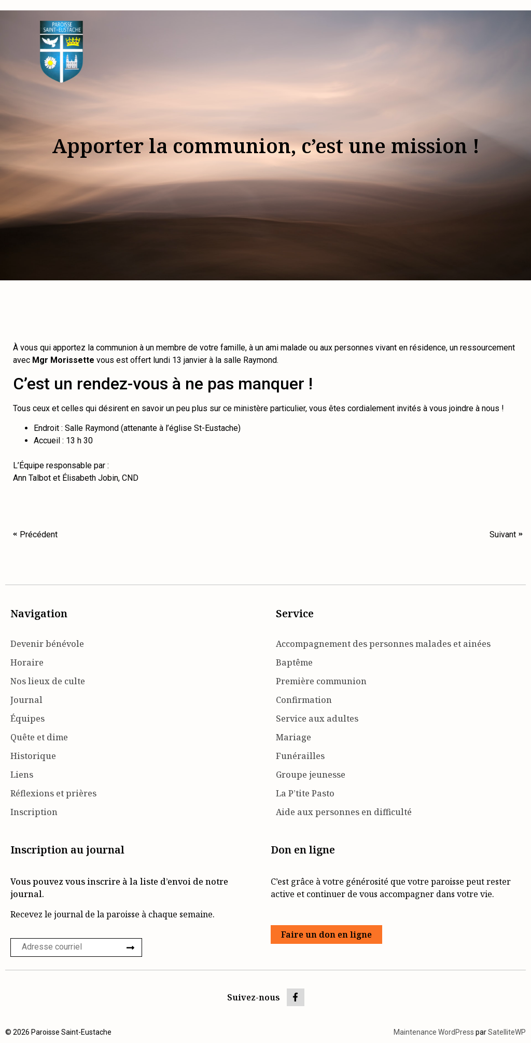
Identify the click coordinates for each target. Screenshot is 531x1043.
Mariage (293, 737)
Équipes (27, 718)
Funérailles (300, 756)
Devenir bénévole (47, 643)
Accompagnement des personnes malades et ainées (383, 643)
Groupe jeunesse (310, 774)
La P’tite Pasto (305, 793)
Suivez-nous (253, 997)
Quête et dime (39, 737)
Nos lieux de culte (47, 681)
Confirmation (304, 700)
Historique (33, 756)
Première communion (321, 681)
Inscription (34, 812)
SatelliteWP (507, 1032)
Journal (26, 700)
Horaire (27, 662)
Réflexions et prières (53, 793)
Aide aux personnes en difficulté (344, 812)
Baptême (294, 662)
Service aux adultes (317, 718)
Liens (21, 774)
